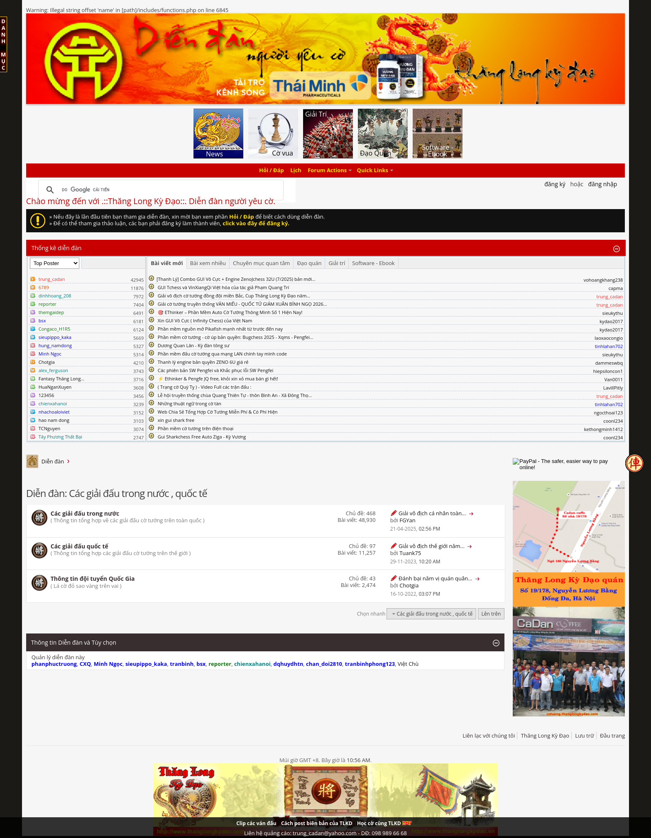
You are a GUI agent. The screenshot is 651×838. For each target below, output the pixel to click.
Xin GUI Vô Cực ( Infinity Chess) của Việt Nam (205, 320)
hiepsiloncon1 (608, 371)
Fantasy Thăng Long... (61, 378)
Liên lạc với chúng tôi (489, 735)
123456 (46, 395)
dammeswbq (609, 363)
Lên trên (491, 613)
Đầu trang (612, 735)
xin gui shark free (176, 420)
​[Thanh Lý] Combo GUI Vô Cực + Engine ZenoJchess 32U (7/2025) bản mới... (236, 279)
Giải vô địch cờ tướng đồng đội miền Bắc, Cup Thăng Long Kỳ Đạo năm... (234, 295)
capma (616, 288)
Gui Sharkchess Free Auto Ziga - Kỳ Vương (202, 437)
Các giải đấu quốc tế (79, 546)
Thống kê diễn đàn (57, 248)
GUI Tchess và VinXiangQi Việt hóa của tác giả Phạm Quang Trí (223, 287)
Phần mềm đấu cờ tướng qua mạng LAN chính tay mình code (222, 354)
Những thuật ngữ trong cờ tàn (189, 403)
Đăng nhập (602, 184)
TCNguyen (49, 428)
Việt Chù (408, 663)
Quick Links (372, 170)
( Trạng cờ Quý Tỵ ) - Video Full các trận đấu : (204, 387)
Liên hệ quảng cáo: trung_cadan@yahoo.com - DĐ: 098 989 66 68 (325, 833)
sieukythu (612, 313)
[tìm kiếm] (159, 190)
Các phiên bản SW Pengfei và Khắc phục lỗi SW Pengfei (216, 370)
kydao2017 (611, 321)
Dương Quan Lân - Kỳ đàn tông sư (194, 345)
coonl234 (613, 421)
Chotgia (47, 362)
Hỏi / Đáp (271, 170)
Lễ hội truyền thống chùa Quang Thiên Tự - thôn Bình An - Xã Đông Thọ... (235, 395)
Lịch (295, 170)
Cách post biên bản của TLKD (316, 823)
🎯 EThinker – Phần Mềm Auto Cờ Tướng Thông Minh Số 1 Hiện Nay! (230, 312)
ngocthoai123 (608, 412)
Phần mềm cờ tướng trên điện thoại (196, 428)
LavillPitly (613, 388)
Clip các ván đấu (256, 823)
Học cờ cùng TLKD (384, 823)
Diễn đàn (53, 461)
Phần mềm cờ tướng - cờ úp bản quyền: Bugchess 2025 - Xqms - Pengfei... (235, 337)
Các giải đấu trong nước (85, 513)
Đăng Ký (554, 184)
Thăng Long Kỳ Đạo (545, 735)
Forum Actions (327, 170)
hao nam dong (54, 420)
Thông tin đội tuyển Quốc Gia (93, 578)
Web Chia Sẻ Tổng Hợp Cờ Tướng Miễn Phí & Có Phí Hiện (218, 412)
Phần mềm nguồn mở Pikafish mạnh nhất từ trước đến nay (220, 329)
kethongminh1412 (603, 429)
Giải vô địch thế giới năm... (432, 546)
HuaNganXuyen (55, 387)
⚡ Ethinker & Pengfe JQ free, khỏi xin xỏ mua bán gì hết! (218, 378)
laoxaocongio (609, 338)
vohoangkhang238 (603, 280)
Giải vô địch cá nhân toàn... (432, 513)
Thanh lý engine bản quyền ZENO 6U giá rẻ (203, 362)
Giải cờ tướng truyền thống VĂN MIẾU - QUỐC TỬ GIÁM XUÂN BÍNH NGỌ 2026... (242, 304)
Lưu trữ (584, 735)
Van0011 (613, 379)
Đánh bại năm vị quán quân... (435, 578)
